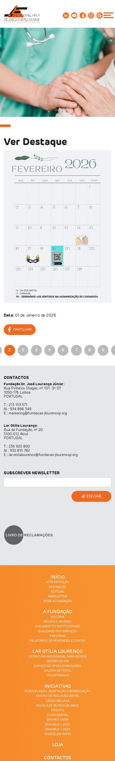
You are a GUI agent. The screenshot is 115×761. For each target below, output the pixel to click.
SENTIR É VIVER (57, 719)
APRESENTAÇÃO (57, 582)
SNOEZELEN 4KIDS (57, 734)
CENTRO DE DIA (57, 661)
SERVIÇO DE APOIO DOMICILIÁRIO (57, 666)
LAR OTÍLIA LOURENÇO (57, 651)
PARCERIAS (57, 636)
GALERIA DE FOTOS (57, 670)
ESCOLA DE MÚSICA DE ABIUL (57, 705)
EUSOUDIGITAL (57, 715)
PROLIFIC (57, 710)
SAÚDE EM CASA (57, 701)
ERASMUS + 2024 (57, 729)
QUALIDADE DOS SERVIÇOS (57, 631)
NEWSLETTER (57, 596)
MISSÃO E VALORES (57, 621)
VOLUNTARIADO (57, 675)
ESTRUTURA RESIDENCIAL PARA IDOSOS (58, 656)
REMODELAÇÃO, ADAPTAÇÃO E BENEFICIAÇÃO (57, 691)
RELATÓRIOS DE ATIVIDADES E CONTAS (57, 640)
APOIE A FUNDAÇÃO (57, 601)
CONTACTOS (57, 758)
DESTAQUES (57, 587)
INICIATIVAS (57, 686)
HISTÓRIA (57, 617)
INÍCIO (57, 577)
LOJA (57, 745)
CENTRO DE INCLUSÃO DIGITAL (57, 696)
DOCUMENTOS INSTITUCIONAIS (57, 626)
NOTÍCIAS (57, 591)
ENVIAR (91, 496)
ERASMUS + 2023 (57, 724)
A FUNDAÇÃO (57, 612)
